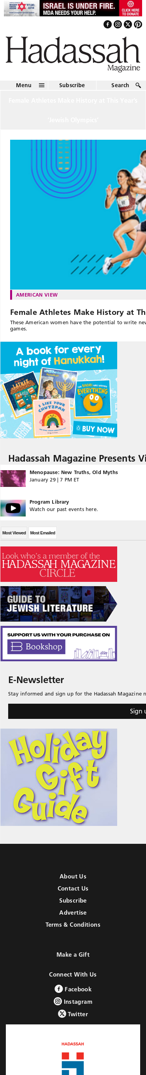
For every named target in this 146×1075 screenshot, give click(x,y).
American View (37, 295)
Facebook (73, 989)
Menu (24, 85)
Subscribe (72, 85)
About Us (73, 876)
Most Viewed (14, 532)
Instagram (73, 1001)
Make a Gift (73, 954)
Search (120, 85)
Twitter (73, 1014)
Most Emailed (42, 532)
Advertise (72, 912)
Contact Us (73, 888)
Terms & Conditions (73, 924)
